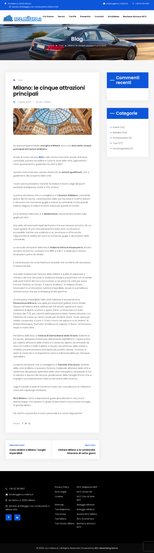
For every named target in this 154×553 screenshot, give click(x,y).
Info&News (113, 16)
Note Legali (60, 491)
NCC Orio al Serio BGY (86, 498)
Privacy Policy (62, 487)
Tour (61, 45)
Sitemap (59, 504)
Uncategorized (121, 148)
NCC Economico (85, 518)
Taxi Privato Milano (64, 523)
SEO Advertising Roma (106, 548)
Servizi (61, 16)
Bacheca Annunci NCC (135, 16)
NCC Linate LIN (84, 491)
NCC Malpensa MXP (87, 487)
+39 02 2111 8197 (141, 3)
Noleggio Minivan (86, 504)
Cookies (59, 496)
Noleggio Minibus (85, 509)
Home (51, 45)
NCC (41, 157)
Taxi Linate (60, 514)
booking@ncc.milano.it (115, 3)
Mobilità (117, 132)
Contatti (99, 16)
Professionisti (120, 137)
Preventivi (85, 16)
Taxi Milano (60, 518)
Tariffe (72, 16)
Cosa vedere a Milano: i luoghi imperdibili (27, 451)
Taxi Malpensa (62, 509)
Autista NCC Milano (87, 514)
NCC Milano (45, 102)
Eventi (116, 127)
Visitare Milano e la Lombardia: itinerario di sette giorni (76, 451)
